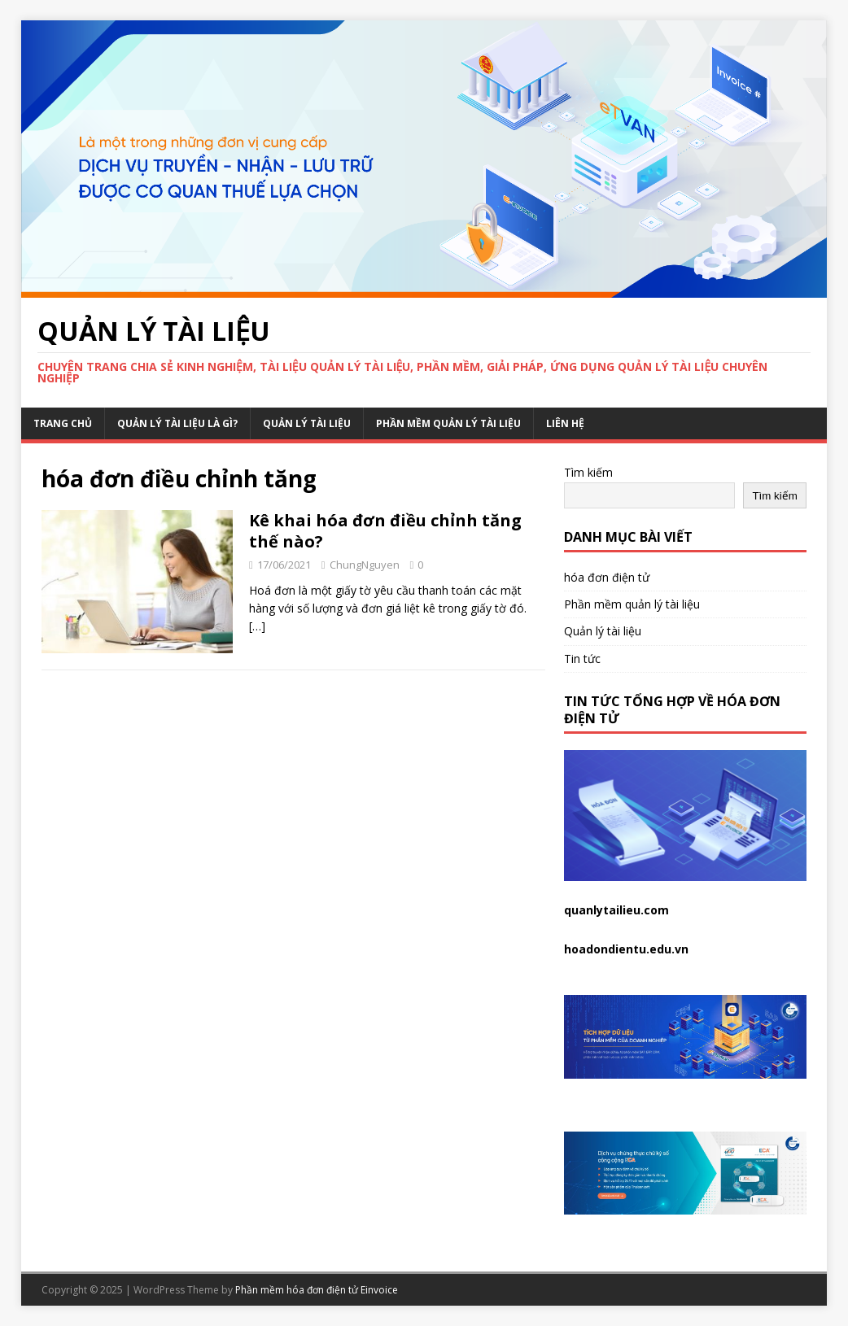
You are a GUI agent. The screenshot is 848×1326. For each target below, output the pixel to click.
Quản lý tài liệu (307, 423)
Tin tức (582, 658)
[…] (257, 626)
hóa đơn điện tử (606, 577)
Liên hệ (565, 423)
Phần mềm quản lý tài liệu (448, 423)
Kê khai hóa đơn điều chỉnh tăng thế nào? (385, 530)
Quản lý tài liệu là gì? (177, 423)
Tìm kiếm (588, 472)
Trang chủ (62, 423)
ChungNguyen (365, 564)
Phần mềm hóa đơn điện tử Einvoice (316, 1290)
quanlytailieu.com (616, 910)
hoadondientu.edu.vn (626, 949)
